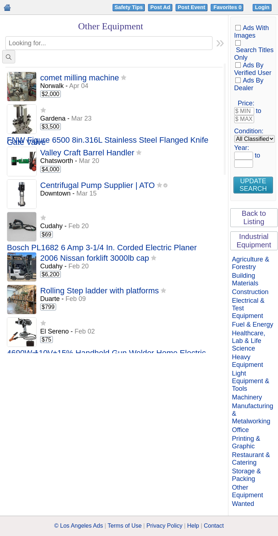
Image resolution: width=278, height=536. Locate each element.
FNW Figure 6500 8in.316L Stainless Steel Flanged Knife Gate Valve (107, 141)
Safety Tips (129, 7)
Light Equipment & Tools (250, 381)
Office (240, 430)
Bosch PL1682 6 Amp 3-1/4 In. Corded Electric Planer (102, 248)
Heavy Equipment (247, 360)
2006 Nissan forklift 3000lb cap (94, 258)
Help (193, 526)
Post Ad (160, 7)
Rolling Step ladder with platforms (99, 291)
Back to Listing (254, 217)
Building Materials (245, 279)
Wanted (243, 503)
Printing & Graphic (246, 442)
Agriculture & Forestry (250, 263)
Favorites (228, 7)
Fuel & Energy (252, 324)
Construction (250, 292)
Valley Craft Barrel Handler (87, 153)
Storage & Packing (246, 475)
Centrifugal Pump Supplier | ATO (97, 185)
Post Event (191, 7)
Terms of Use (125, 526)
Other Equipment (247, 491)
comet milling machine (79, 78)
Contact (214, 526)
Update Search (253, 184)
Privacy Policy (164, 526)
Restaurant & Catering (251, 458)
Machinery (247, 397)
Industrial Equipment (253, 241)
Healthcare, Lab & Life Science (248, 341)
